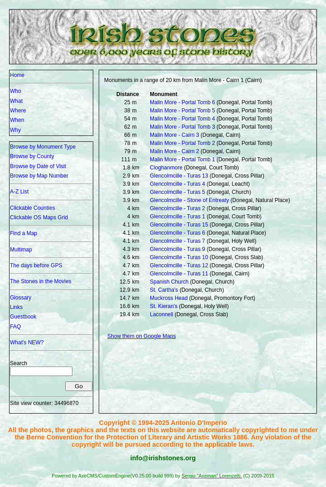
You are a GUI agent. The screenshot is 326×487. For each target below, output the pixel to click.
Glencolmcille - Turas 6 (177, 233)
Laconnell (161, 314)
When (17, 120)
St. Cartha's (164, 290)
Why (15, 130)
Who (15, 91)
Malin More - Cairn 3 (174, 135)
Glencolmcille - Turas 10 (179, 257)
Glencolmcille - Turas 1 (177, 216)
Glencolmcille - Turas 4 (177, 184)
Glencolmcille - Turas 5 (177, 192)
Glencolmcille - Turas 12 (179, 265)
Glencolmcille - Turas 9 (177, 249)
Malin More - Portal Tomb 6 (182, 102)
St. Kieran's (163, 306)
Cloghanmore (166, 167)
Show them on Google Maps (141, 336)
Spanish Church (169, 282)
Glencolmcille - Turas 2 (177, 208)
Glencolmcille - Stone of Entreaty (189, 200)
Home (17, 75)
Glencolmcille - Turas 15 (179, 225)
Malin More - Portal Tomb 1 (182, 159)
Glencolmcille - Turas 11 (179, 273)
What (16, 101)
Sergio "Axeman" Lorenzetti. (212, 475)
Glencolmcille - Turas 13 (179, 176)
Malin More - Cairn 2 (174, 151)
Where (18, 110)
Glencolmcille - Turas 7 (177, 241)
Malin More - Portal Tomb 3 (182, 127)
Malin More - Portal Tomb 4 (182, 119)
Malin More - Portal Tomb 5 (182, 110)
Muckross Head (168, 298)
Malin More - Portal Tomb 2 (182, 143)
